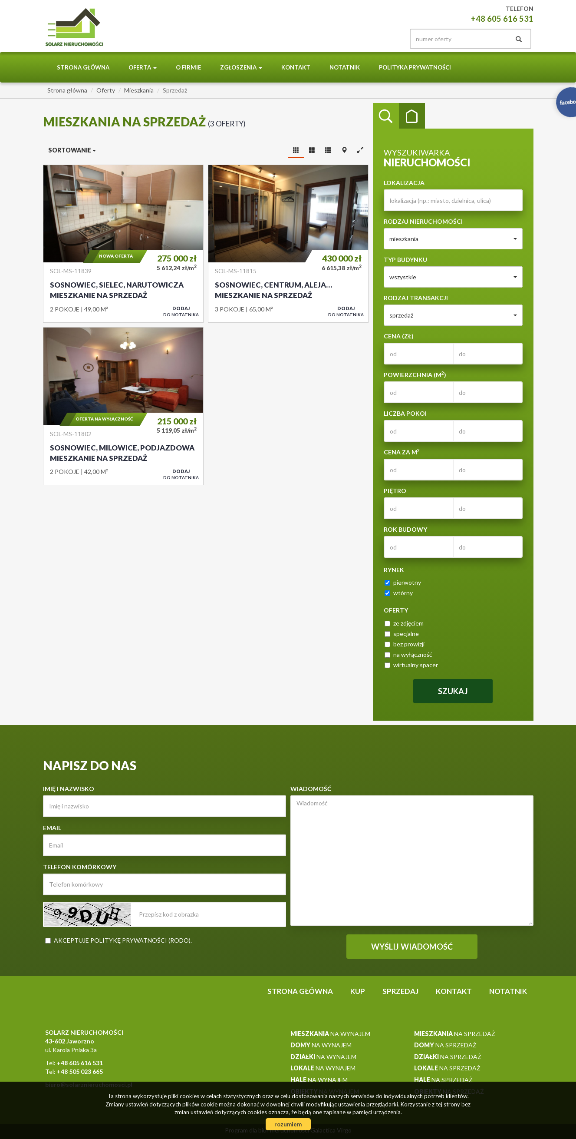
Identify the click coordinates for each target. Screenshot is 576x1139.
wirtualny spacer (411, 665)
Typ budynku (405, 259)
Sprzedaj (400, 991)
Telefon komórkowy (79, 867)
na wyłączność (408, 654)
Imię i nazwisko (68, 788)
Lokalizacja (404, 182)
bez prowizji (405, 644)
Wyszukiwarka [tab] (386, 116)
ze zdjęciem (404, 623)
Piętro (395, 490)
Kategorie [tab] (412, 116)
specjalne (402, 633)
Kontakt (295, 67)
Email (52, 827)
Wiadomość (310, 788)
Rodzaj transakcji (416, 297)
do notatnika (181, 311)
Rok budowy (405, 529)
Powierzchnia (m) (415, 374)
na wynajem (330, 1033)
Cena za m (402, 452)
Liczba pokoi (405, 413)
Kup (357, 991)
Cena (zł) (399, 336)
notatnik (344, 67)
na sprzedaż (454, 1033)
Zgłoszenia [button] (241, 67)
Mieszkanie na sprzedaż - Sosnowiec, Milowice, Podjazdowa (123, 406)
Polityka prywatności (415, 67)
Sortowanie (72, 150)
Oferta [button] (142, 67)
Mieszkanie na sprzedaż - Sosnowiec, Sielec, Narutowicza (123, 243)
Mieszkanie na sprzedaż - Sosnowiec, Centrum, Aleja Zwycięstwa (288, 243)
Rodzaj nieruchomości (423, 221)
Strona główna (83, 67)
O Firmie (188, 67)
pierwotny (403, 582)
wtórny (399, 592)
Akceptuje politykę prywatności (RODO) (122, 940)
